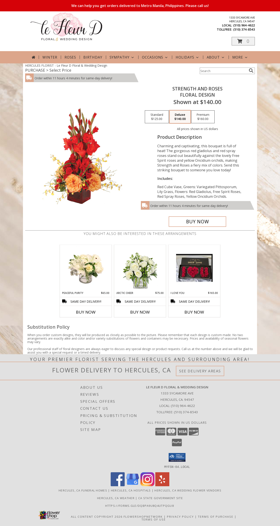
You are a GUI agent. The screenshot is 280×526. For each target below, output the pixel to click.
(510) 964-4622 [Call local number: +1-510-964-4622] (244, 25)
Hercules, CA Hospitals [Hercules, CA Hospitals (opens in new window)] (131, 490)
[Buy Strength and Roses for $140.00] (197, 221)
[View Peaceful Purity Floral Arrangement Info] (86, 268)
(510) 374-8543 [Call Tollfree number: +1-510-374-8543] (186, 412)
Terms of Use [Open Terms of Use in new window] (154, 519)
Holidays (187, 57)
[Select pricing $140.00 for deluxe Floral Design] (180, 117)
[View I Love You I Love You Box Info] (194, 268)
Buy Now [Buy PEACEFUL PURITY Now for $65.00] (86, 312)
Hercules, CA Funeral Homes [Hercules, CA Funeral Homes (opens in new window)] (83, 490)
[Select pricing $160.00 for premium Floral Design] (202, 117)
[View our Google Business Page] (133, 485)
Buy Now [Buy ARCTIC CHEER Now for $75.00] (140, 312)
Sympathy (122, 57)
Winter (49, 57)
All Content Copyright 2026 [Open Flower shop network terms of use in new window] (96, 516)
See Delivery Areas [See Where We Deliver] (200, 370)
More (240, 57)
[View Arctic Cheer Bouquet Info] (140, 268)
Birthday (92, 57)
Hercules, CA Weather (116, 498)
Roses (70, 57)
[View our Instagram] (147, 485)
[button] (243, 41)
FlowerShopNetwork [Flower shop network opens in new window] (143, 516)
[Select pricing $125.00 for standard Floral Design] (157, 117)
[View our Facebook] (118, 485)
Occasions (155, 57)
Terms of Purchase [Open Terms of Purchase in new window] (215, 516)
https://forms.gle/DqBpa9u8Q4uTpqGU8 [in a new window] (140, 505)
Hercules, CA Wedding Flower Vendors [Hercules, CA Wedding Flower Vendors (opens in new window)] (187, 490)
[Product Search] (223, 71)
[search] (251, 70)
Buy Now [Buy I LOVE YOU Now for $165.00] (194, 312)
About (216, 57)
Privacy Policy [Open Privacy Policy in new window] (180, 516)
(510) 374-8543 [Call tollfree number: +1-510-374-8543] (244, 29)
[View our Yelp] (162, 485)
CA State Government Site (160, 498)
